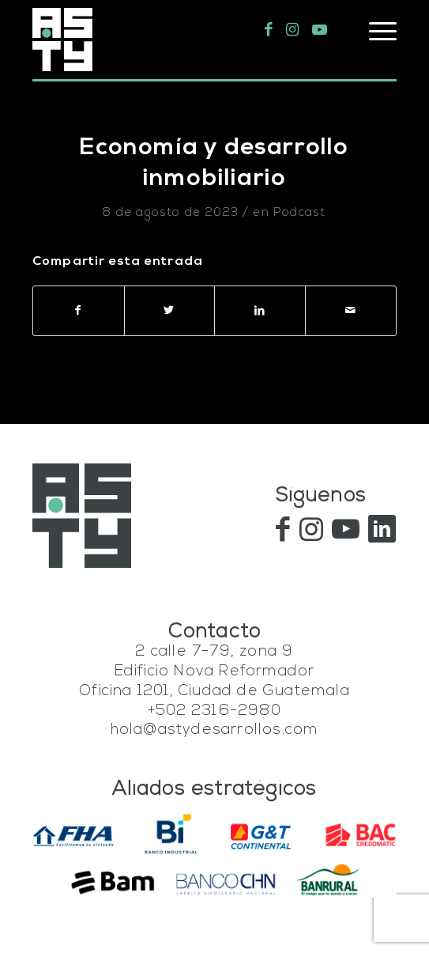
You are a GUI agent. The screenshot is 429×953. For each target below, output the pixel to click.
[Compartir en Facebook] (78, 310)
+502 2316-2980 (214, 711)
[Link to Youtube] (320, 30)
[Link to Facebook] (269, 30)
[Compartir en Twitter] (170, 310)
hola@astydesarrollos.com (215, 730)
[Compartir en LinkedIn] (260, 310)
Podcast (299, 213)
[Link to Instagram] (292, 30)
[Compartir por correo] (351, 310)
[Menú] (375, 32)
